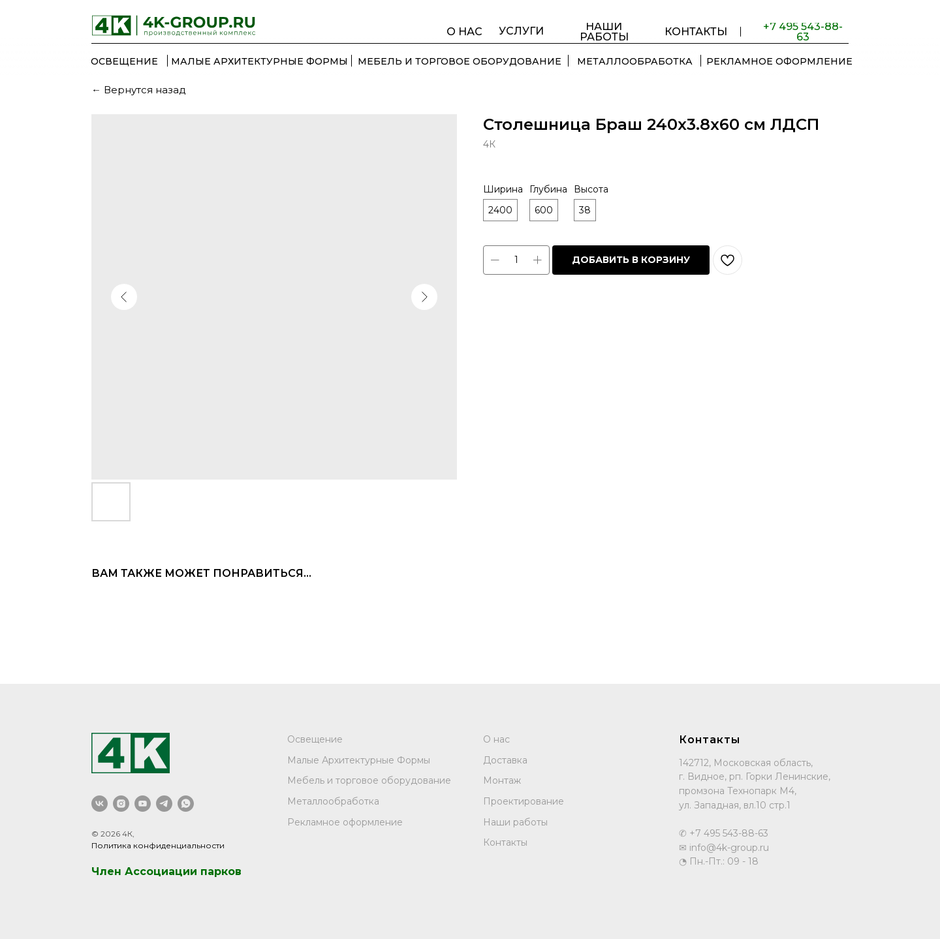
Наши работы (515, 822)
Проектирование (523, 801)
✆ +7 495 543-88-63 (723, 833)
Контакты (505, 842)
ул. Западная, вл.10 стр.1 (735, 805)
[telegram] (164, 803)
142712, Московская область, (746, 763)
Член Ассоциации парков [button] (166, 871)
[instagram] (121, 803)
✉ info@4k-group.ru (724, 848)
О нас (496, 739)
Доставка (505, 760)
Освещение (315, 739)
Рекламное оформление (345, 822)
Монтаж (502, 780)
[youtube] (142, 803)
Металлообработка (333, 801)
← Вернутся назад (138, 90)
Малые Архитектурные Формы (358, 760)
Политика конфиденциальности (158, 845)
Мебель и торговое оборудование (369, 780)
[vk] (99, 803)
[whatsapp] (186, 803)
